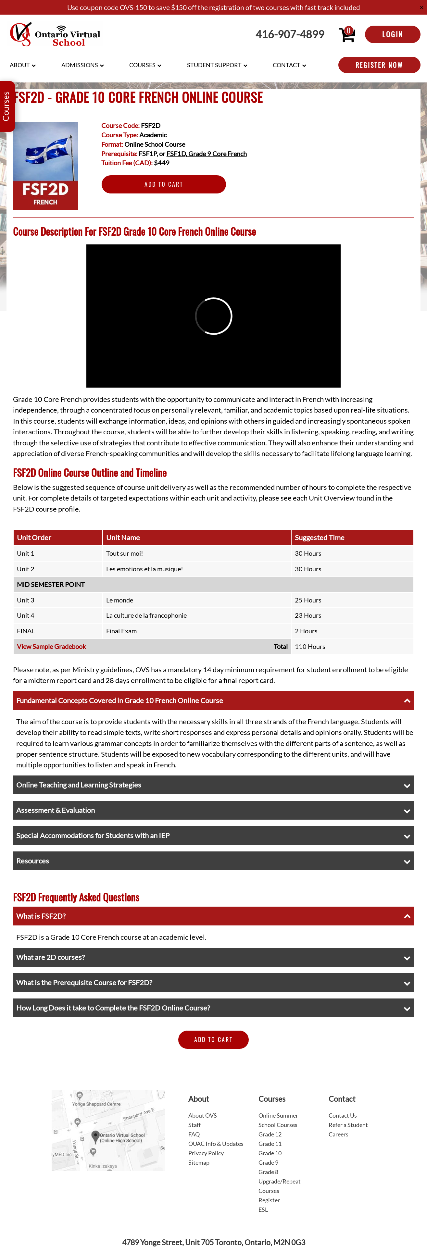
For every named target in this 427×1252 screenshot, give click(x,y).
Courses (142, 64)
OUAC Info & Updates (216, 1143)
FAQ (194, 1134)
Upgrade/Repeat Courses (279, 1186)
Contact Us (343, 1115)
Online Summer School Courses (278, 1120)
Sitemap (198, 1162)
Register (269, 1200)
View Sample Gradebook (51, 646)
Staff (194, 1124)
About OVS (202, 1115)
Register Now (379, 65)
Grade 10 (270, 1153)
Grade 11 (270, 1143)
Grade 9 (268, 1162)
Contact (286, 64)
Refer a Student (348, 1124)
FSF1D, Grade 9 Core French (207, 153)
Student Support (214, 64)
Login (392, 34)
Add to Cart (163, 184)
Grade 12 (270, 1134)
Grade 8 (268, 1171)
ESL (263, 1209)
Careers (338, 1134)
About (20, 64)
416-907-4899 (290, 34)
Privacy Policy (206, 1153)
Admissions (79, 64)
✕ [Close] (422, 7)
